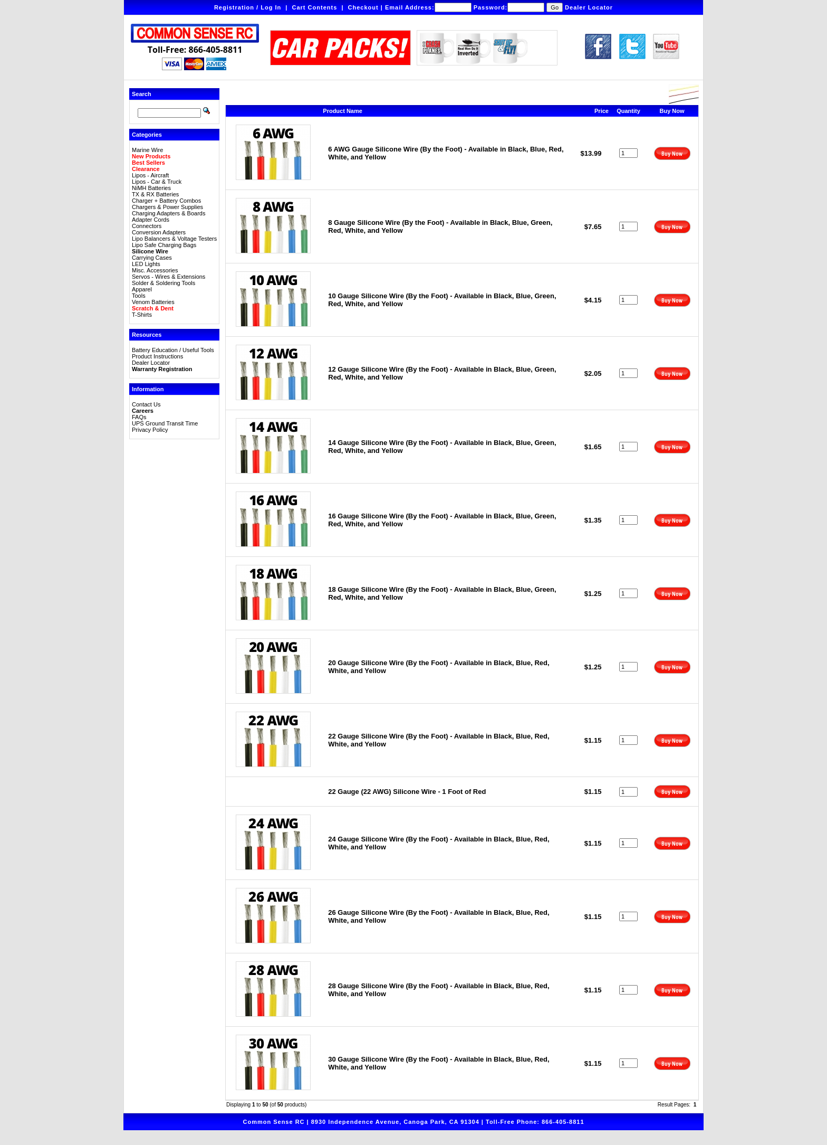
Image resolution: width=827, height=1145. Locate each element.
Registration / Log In (247, 7)
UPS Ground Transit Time (165, 423)
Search (141, 94)
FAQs (139, 417)
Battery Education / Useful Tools (173, 350)
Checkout (363, 7)
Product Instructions (157, 356)
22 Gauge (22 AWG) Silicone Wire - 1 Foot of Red (407, 792)
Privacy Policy (150, 430)
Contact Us (146, 404)
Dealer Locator (589, 7)
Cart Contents (315, 7)
